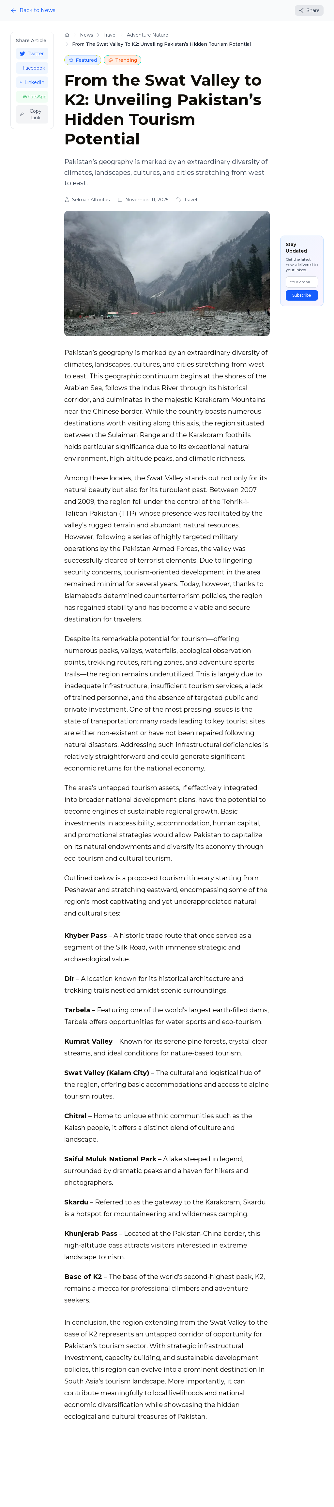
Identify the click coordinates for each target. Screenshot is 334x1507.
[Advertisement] (32, 235)
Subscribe (301, 295)
